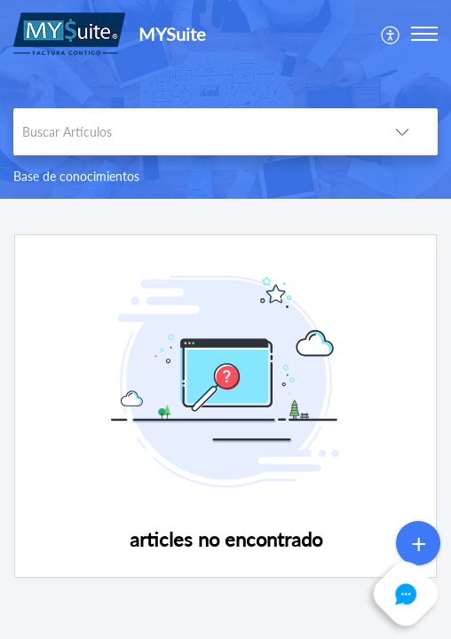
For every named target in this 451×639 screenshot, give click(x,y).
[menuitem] (391, 33)
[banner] (225, 99)
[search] (190, 131)
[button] (391, 33)
